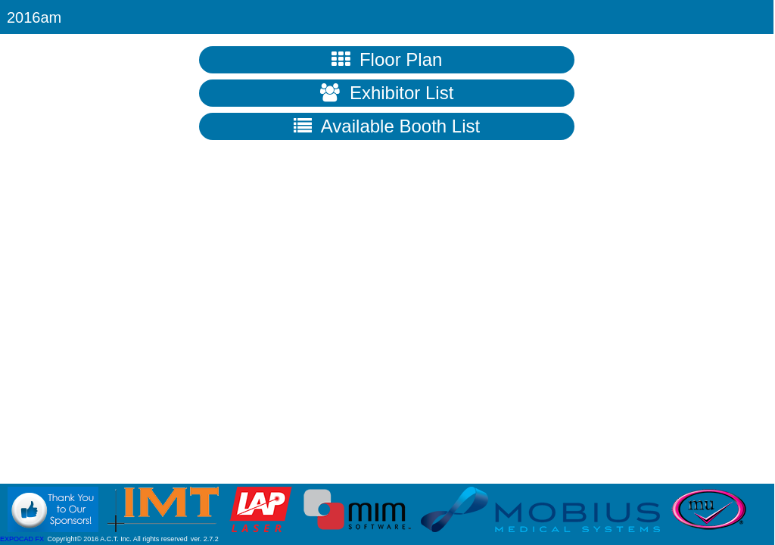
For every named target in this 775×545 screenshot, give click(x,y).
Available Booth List (387, 126)
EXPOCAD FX (22, 539)
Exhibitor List (387, 93)
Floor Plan (387, 59)
